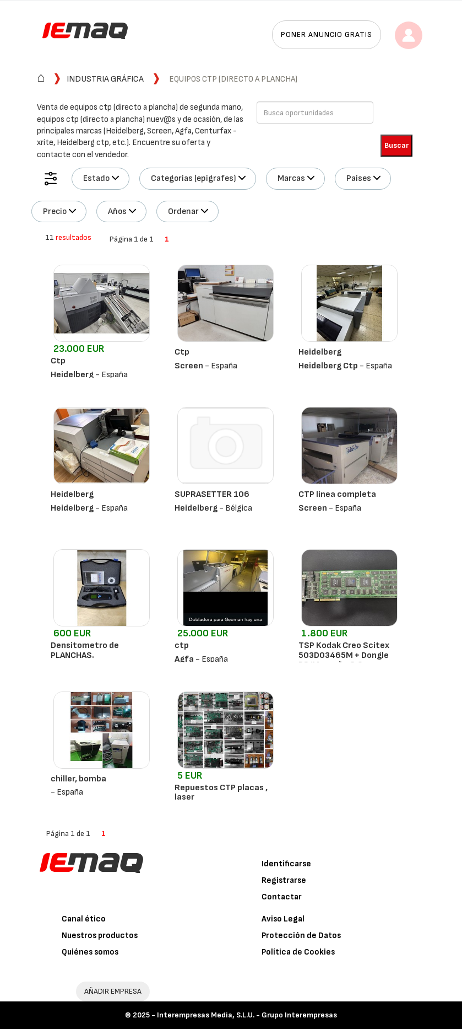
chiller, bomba (78, 779)
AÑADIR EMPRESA (113, 991)
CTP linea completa (337, 494)
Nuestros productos (100, 935)
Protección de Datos (301, 935)
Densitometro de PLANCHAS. (85, 650)
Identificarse (286, 864)
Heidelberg (319, 352)
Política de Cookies (298, 952)
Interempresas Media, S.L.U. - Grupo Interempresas (247, 1015)
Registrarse (284, 880)
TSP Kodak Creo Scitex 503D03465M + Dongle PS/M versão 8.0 (343, 655)
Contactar (282, 897)
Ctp (58, 361)
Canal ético (84, 919)
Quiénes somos (90, 952)
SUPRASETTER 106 (212, 494)
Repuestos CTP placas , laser (221, 793)
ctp (182, 645)
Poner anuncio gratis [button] (326, 34)
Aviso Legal (283, 919)
